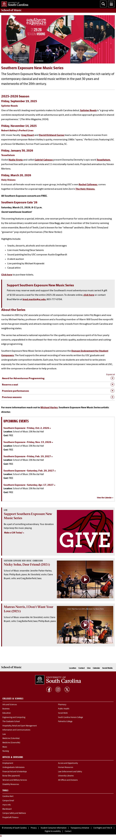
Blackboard (6, 809)
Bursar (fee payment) (11, 776)
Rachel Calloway (88, 184)
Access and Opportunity (68, 763)
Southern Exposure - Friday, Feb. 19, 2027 (27, 456)
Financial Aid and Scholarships (14, 772)
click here (88, 295)
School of (11, 10)
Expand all (110, 374)
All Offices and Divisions (68, 780)
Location (72, 668)
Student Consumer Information (53, 828)
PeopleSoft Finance (10, 818)
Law (4, 734)
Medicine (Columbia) (11, 738)
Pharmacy (62, 705)
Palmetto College (65, 722)
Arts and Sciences (9, 705)
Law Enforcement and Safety (70, 772)
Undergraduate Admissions (13, 767)
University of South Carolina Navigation (111, 4)
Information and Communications (16, 730)
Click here (6, 275)
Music (4, 747)
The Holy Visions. (85, 189)
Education (6, 713)
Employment (7, 763)
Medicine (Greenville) (11, 743)
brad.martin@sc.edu (34, 299)
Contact (81, 668)
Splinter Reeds (88, 110)
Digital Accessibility (53, 831)
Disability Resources (10, 784)
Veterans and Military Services (14, 780)
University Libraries (66, 776)
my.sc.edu (6, 805)
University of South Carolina (15, 828)
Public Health (63, 709)
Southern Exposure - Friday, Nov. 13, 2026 (27, 442)
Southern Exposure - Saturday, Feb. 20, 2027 (29, 471)
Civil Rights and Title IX (102, 828)
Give (88, 668)
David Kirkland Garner (51, 135)
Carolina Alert (7, 796)
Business (5, 709)
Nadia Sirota (16, 160)
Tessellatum (103, 160)
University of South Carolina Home (14, 3)
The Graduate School (11, 722)
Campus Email (8, 801)
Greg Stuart (27, 135)
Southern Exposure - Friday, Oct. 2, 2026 (26, 428)
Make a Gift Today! (13, 533)
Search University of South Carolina (103, 4)
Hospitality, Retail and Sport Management (19, 726)
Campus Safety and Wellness (14, 813)
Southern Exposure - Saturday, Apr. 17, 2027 (28, 485)
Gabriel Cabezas (44, 160)
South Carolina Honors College (70, 717)
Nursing (5, 751)
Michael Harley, (49, 407)
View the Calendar (104, 498)
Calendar (96, 668)
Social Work (63, 713)
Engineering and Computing (13, 717)
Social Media (107, 668)
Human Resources (65, 767)
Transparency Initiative (80, 828)
